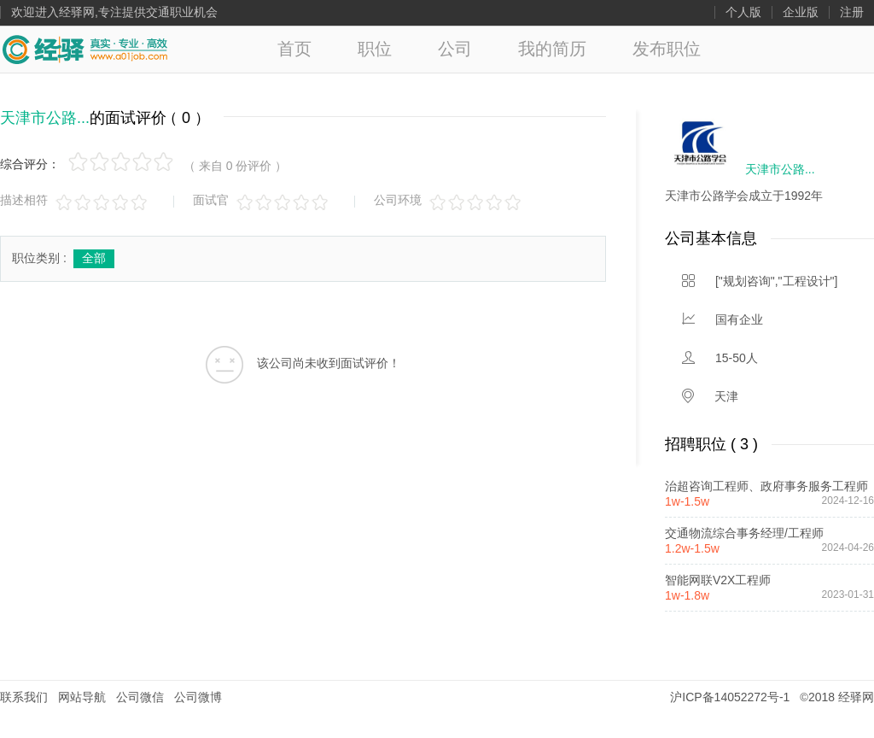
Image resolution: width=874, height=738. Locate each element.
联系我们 (24, 697)
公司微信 (140, 697)
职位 (375, 48)
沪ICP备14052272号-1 (730, 697)
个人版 (743, 12)
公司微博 (198, 697)
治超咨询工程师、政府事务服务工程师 (766, 486)
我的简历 (552, 48)
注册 (852, 12)
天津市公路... (45, 117)
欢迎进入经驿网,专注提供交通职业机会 (114, 12)
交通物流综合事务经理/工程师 (744, 533)
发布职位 (666, 48)
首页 (294, 48)
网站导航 (82, 697)
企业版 (801, 12)
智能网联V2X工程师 (718, 580)
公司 (455, 48)
